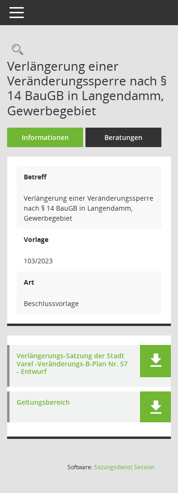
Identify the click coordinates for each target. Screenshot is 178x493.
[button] (155, 361)
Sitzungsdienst (124, 467)
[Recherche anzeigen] (15, 50)
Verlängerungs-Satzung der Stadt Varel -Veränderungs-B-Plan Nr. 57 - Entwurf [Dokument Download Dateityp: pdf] (72, 364)
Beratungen (123, 137)
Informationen (45, 137)
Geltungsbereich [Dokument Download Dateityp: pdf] (43, 403)
